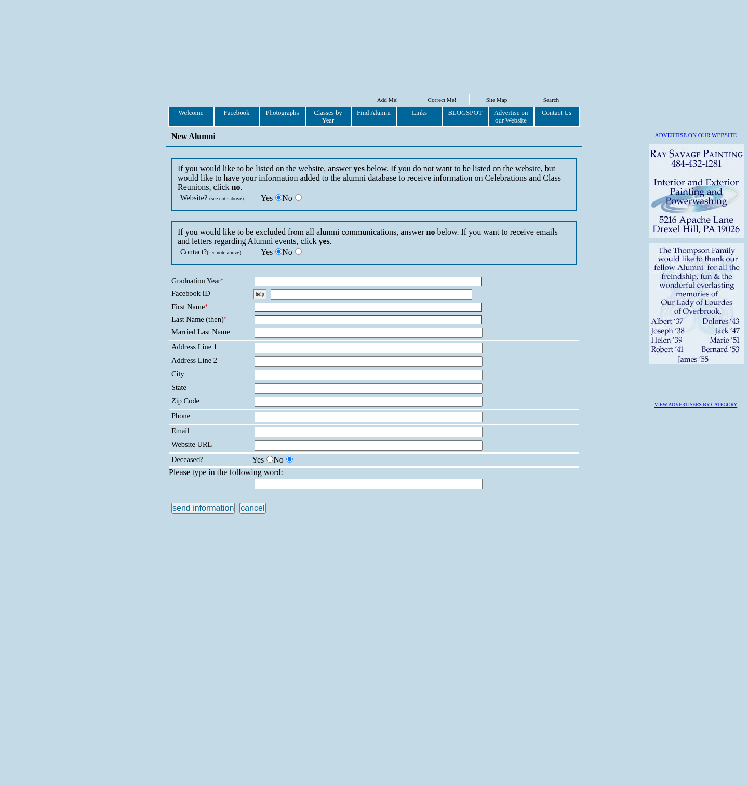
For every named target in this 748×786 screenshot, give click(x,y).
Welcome (190, 112)
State (178, 387)
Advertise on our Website (511, 116)
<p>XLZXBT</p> (200, 489)
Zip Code (185, 401)
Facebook (237, 112)
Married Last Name (200, 332)
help (260, 294)
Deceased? (187, 459)
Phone (180, 416)
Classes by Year (328, 116)
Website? (212, 198)
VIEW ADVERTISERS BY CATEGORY (696, 699)
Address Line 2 (194, 360)
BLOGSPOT (465, 112)
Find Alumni (374, 112)
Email (180, 431)
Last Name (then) (199, 319)
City (177, 374)
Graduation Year (197, 281)
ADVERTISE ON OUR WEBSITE (696, 135)
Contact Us (556, 112)
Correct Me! (442, 100)
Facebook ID (190, 293)
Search (551, 100)
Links (419, 112)
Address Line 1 (194, 347)
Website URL (191, 444)
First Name (189, 307)
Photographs (282, 112)
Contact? (210, 252)
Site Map (496, 100)
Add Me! (387, 100)
